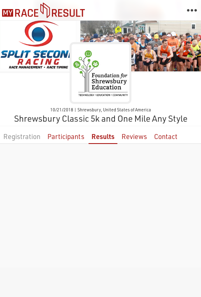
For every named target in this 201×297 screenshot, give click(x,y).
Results (103, 136)
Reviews (134, 136)
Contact (166, 136)
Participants (65, 136)
